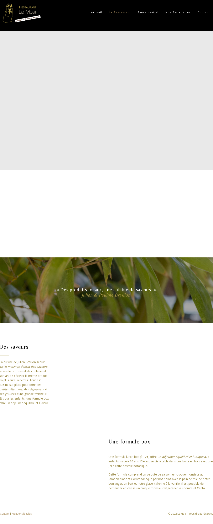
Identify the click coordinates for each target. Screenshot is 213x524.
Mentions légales (22, 513)
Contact (5, 513)
